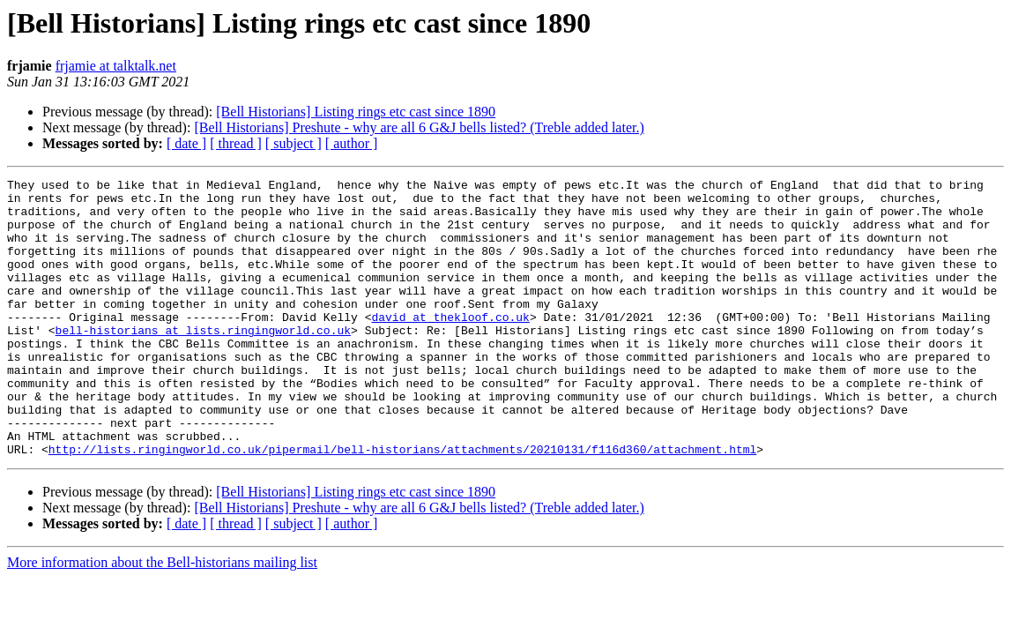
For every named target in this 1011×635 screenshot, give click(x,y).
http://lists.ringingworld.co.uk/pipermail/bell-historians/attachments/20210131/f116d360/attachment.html (402, 504)
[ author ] (351, 143)
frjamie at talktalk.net (116, 65)
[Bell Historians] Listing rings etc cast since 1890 (355, 111)
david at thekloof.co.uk (450, 346)
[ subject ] (293, 143)
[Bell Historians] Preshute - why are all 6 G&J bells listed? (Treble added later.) (418, 127)
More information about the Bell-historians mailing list (162, 617)
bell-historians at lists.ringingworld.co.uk (203, 362)
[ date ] (186, 143)
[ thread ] (236, 143)
